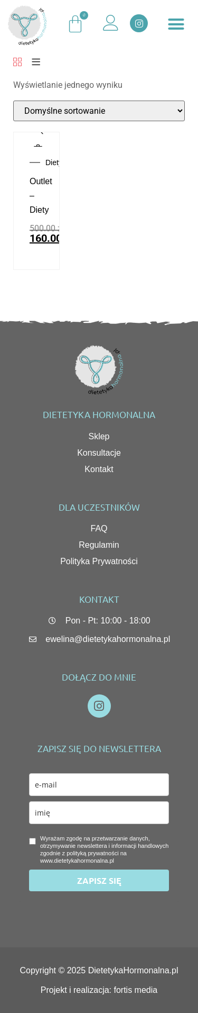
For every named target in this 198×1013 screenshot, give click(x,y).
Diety (53, 162)
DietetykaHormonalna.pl (133, 970)
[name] (99, 812)
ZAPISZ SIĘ (99, 880)
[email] (99, 784)
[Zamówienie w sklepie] (99, 111)
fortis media (136, 989)
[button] (176, 24)
